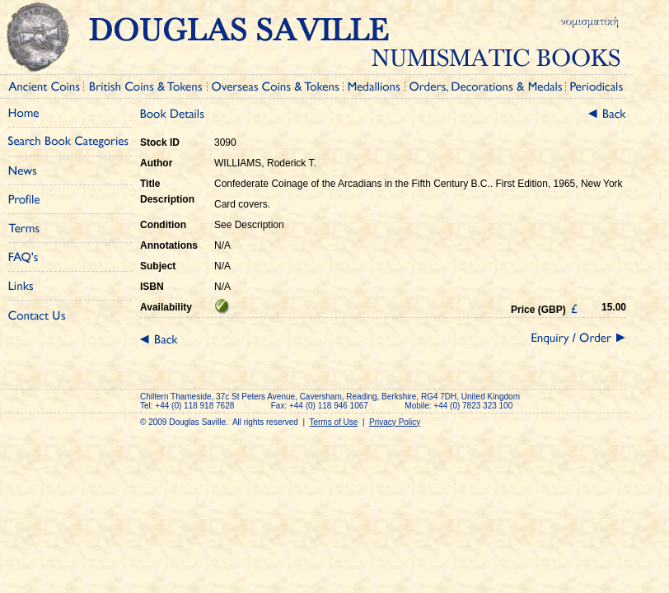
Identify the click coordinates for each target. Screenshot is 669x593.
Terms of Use (333, 422)
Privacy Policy (394, 422)
